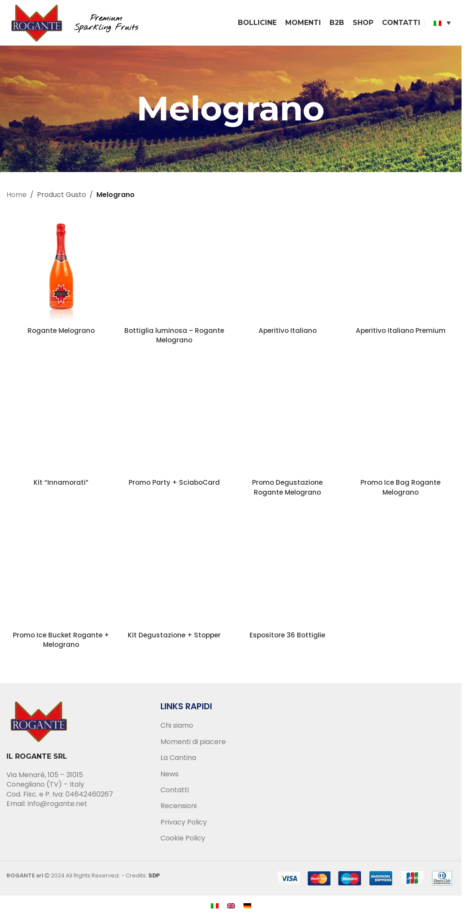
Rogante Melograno (61, 332)
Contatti (174, 792)
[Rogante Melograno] (60, 269)
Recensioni (178, 807)
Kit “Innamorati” (61, 484)
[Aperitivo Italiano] (287, 269)
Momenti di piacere (193, 743)
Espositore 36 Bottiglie (287, 637)
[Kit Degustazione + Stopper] (174, 574)
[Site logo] (77, 23)
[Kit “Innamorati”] (60, 421)
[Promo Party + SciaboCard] (174, 421)
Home (16, 196)
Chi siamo (176, 727)
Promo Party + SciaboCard (174, 484)
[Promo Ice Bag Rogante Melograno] (400, 421)
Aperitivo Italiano (287, 332)
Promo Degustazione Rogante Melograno (287, 488)
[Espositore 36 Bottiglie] (287, 574)
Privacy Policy (183, 824)
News (169, 775)
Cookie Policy (182, 840)
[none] (442, 23)
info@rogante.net (57, 805)
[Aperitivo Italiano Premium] (400, 269)
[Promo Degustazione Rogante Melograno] (287, 421)
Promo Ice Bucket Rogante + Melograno (61, 641)
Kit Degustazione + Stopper (174, 637)
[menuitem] (442, 23)
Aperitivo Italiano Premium (400, 332)
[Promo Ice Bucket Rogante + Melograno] (60, 574)
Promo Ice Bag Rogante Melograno (401, 488)
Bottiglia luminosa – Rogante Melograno (174, 336)
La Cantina (178, 759)
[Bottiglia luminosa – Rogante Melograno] (174, 269)
